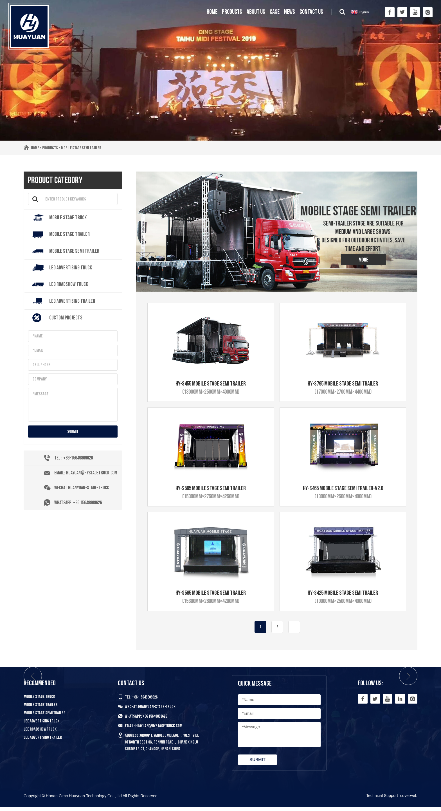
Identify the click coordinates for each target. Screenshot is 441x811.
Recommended (40, 687)
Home (212, 12)
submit (72, 433)
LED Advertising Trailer (43, 741)
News (289, 12)
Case (275, 12)
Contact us (311, 12)
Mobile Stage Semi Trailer (82, 148)
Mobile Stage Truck (39, 700)
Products (232, 12)
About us (256, 12)
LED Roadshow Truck (40, 733)
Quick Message (254, 687)
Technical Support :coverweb (391, 799)
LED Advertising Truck (41, 724)
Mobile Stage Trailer (41, 708)
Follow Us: (369, 687)
